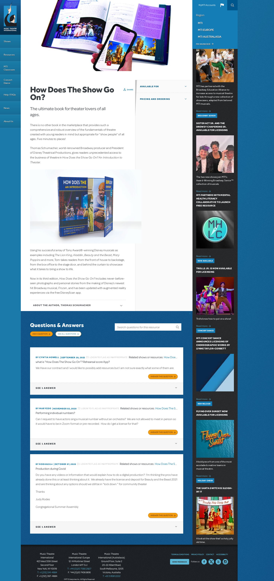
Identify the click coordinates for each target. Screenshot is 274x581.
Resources (9, 54)
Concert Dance (8, 81)
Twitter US (211, 557)
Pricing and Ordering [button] (155, 99)
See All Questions (67, 334)
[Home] (10, 17)
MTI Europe (206, 30)
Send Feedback (179, 557)
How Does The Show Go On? (173, 405)
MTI (200, 23)
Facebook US (204, 557)
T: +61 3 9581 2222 (111, 571)
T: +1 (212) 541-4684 (47, 568)
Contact (210, 550)
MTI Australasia (209, 37)
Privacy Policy (197, 550)
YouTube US (218, 557)
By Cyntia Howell (47, 354)
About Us (8, 121)
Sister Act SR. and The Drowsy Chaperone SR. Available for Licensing (212, 127)
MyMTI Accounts (207, 5)
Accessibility (222, 550)
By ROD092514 (44, 460)
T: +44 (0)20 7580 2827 (79, 564)
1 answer (46, 384)
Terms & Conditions (180, 550)
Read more (204, 110)
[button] (222, 5)
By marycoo (43, 405)
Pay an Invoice (203, 44)
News (6, 108)
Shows (7, 41)
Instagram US (225, 557)
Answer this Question (162, 373)
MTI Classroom (9, 68)
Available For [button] (149, 86)
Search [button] (232, 5)
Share (130, 89)
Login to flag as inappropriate (109, 354)
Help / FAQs (10, 94)
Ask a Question (40, 334)
